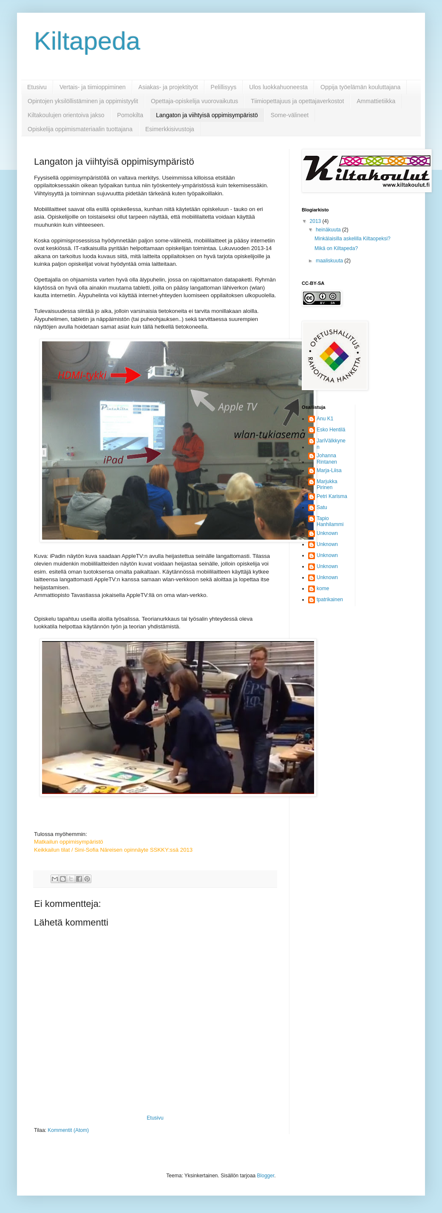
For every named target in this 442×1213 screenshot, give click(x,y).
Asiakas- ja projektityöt (168, 87)
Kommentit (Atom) (68, 1130)
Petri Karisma (332, 496)
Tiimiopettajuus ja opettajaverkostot (297, 101)
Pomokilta (130, 115)
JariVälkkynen (331, 444)
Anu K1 (325, 419)
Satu (322, 507)
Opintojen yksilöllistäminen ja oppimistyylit (83, 101)
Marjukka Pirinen (327, 484)
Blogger (266, 1176)
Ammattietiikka (376, 101)
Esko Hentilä (331, 430)
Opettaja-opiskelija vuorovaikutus (194, 101)
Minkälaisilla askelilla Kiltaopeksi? (352, 239)
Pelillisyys (224, 87)
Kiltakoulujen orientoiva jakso (66, 115)
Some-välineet (290, 115)
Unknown (327, 533)
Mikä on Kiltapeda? (336, 248)
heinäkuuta (329, 230)
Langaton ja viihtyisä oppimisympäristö (207, 115)
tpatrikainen (330, 599)
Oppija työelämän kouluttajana (360, 87)
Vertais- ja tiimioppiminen (93, 87)
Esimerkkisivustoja (169, 129)
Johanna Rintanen (327, 458)
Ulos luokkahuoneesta (278, 87)
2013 (316, 221)
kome (323, 588)
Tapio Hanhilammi (330, 521)
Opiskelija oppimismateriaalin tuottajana (80, 129)
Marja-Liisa (329, 470)
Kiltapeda (87, 41)
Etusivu (37, 87)
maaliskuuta (330, 261)
